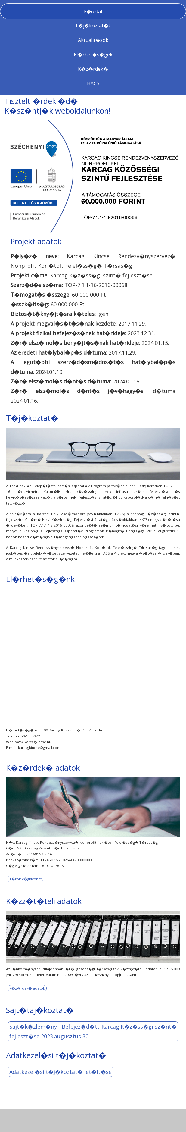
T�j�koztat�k (93, 25)
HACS (93, 83)
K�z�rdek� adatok (27, 988)
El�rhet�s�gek (93, 54)
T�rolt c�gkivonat (25, 879)
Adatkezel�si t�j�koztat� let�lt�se (60, 1071)
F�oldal (93, 11)
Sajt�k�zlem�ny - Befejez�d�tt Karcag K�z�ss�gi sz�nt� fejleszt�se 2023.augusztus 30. (92, 1031)
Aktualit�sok (93, 40)
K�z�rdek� (93, 69)
